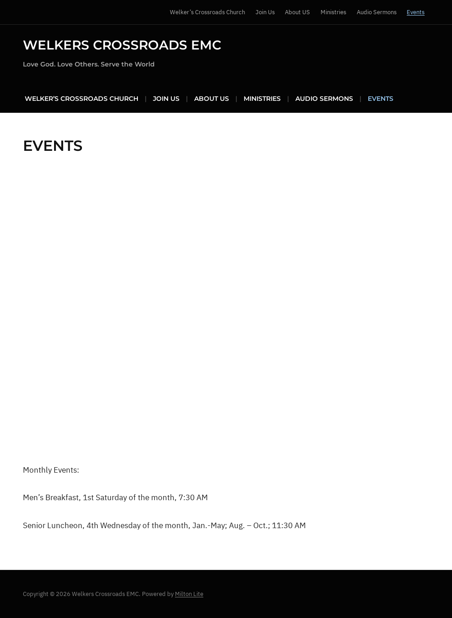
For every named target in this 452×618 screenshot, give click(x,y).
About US (297, 12)
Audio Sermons (377, 12)
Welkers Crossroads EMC (122, 45)
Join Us (265, 12)
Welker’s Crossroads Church (207, 12)
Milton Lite (189, 594)
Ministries (333, 12)
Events (416, 12)
